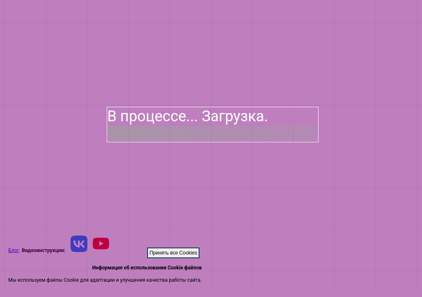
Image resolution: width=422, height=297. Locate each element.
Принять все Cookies (173, 253)
